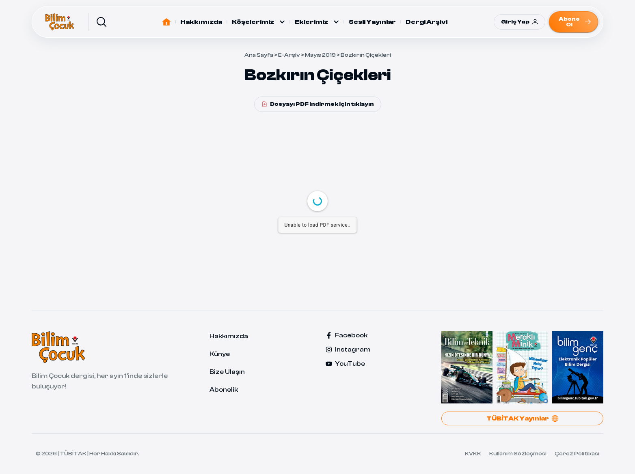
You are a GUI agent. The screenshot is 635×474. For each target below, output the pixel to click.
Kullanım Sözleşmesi (517, 453)
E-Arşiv (289, 55)
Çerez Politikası (577, 453)
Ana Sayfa (258, 55)
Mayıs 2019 (320, 55)
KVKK (473, 453)
